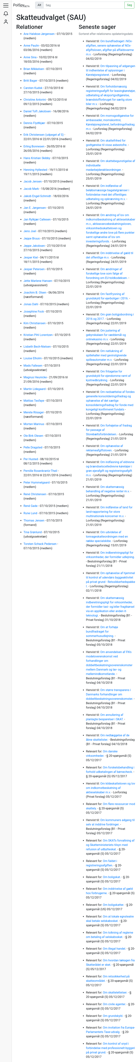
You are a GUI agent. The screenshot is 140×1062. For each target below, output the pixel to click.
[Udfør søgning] (84, 5)
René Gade (31, 506)
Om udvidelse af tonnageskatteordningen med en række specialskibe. (107, 536)
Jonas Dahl (31, 304)
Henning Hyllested (36, 170)
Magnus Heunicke (36, 377)
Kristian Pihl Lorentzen (38, 335)
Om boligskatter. (114, 905)
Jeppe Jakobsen (35, 246)
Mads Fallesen (33, 365)
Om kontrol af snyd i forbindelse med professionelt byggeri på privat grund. (110, 1048)
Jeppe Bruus (32, 238)
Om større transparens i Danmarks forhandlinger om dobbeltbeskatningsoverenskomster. (110, 694)
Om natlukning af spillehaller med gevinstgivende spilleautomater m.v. (106, 355)
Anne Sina (30, 57)
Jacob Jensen (33, 181)
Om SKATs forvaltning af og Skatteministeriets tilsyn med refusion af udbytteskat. (110, 845)
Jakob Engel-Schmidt (38, 196)
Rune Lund (31, 513)
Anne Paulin (32, 45)
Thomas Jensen (34, 520)
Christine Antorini (35, 99)
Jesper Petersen (34, 269)
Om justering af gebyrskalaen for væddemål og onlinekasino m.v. (106, 335)
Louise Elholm (33, 358)
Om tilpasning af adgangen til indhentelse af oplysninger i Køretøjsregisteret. (110, 70)
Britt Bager (31, 80)
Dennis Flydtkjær (35, 123)
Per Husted (31, 459)
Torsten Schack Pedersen (40, 544)
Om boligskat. (112, 877)
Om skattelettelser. (115, 992)
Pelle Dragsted (33, 447)
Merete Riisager (34, 412)
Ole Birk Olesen (34, 435)
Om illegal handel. (115, 948)
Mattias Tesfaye (34, 400)
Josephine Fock (34, 311)
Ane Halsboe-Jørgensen (39, 34)
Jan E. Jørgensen (35, 208)
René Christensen (35, 494)
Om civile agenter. (115, 1004)
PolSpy (21, 5)
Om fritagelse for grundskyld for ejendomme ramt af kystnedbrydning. (108, 376)
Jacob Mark (32, 189)
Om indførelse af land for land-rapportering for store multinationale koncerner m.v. (109, 512)
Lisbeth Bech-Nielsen (38, 346)
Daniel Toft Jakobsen (38, 111)
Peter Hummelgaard (37, 482)
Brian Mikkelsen (34, 69)
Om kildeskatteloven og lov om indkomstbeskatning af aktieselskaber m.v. (110, 788)
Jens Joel (30, 231)
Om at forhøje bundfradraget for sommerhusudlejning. (102, 631)
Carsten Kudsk (33, 88)
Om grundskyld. (113, 1016)
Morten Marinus (34, 424)
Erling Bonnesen (34, 146)
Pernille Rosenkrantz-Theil (41, 471)
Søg (129, 5)
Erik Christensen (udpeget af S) (44, 134)
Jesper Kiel (31, 257)
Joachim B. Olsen (35, 292)
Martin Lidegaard (35, 389)
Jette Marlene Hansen (38, 281)
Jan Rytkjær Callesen (37, 219)
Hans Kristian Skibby (37, 158)
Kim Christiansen (35, 323)
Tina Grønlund (33, 532)
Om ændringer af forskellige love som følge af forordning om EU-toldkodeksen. (107, 273)
